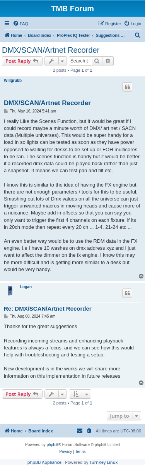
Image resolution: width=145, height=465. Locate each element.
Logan (26, 287)
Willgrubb (13, 80)
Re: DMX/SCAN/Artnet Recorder (48, 308)
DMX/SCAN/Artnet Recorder (50, 50)
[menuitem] (20, 23)
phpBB (52, 445)
